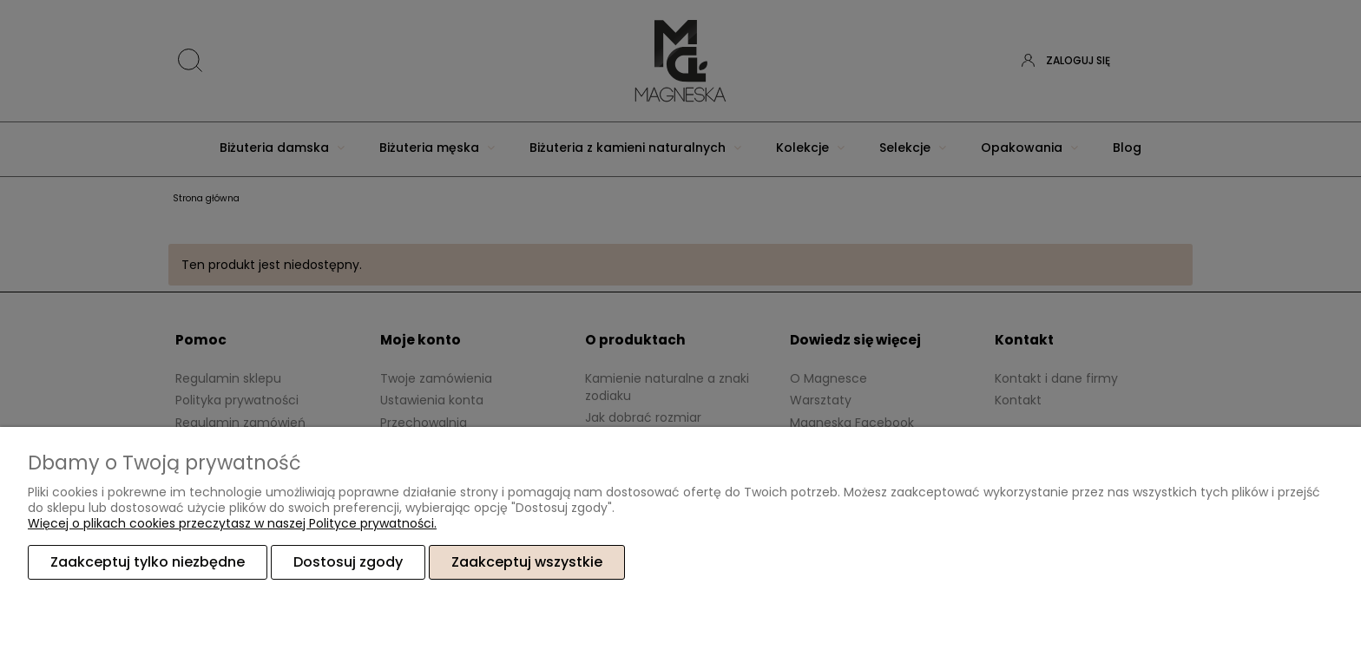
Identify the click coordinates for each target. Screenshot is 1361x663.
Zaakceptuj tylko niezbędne (147, 562)
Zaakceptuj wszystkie (526, 562)
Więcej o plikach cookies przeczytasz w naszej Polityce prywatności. (232, 523)
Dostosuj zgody (348, 562)
